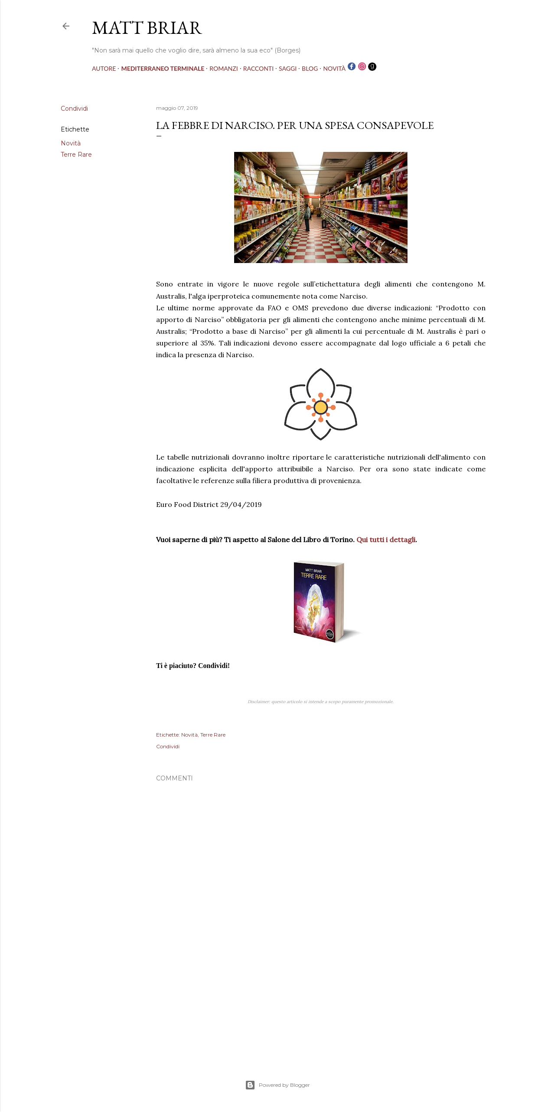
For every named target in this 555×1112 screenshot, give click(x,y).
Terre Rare (76, 154)
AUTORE (104, 68)
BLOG (310, 68)
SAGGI (288, 68)
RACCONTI (258, 68)
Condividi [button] (74, 108)
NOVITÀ (334, 68)
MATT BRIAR (147, 27)
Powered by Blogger (277, 1085)
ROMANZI (223, 68)
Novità (71, 143)
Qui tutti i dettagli (385, 539)
